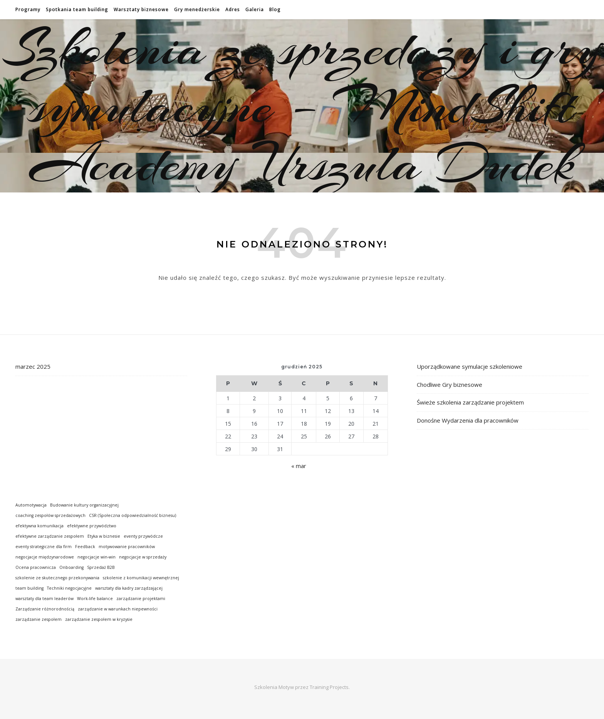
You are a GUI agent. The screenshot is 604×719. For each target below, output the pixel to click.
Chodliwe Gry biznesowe (449, 384)
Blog (275, 9)
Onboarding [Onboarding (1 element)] (71, 567)
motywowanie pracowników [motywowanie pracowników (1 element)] (127, 546)
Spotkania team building (77, 9)
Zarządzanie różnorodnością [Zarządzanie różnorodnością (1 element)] (44, 609)
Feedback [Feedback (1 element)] (85, 546)
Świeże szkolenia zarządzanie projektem (470, 402)
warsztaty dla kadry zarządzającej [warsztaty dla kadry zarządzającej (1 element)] (129, 588)
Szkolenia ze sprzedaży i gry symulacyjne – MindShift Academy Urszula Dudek (302, 105)
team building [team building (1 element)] (29, 588)
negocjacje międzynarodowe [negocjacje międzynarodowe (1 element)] (44, 557)
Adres (232, 9)
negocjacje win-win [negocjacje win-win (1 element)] (96, 557)
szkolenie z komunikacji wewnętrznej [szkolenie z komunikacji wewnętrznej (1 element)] (141, 577)
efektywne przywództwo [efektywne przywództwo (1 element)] (91, 525)
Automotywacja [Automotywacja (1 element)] (31, 505)
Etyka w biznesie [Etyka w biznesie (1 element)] (103, 536)
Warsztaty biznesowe (141, 9)
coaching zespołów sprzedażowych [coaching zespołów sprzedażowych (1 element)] (50, 515)
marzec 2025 (32, 366)
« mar (298, 466)
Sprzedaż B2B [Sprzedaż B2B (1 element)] (101, 567)
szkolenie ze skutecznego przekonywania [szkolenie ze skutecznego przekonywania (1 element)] (57, 577)
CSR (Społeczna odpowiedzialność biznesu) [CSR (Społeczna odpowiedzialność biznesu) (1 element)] (132, 515)
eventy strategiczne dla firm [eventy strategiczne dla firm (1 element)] (43, 546)
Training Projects (329, 687)
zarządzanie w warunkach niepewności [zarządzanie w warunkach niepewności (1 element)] (118, 609)
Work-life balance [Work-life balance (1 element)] (95, 598)
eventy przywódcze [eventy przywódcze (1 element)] (143, 536)
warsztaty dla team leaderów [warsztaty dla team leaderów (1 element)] (44, 598)
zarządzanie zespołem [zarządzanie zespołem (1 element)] (38, 619)
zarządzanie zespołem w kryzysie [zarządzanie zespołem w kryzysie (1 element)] (99, 619)
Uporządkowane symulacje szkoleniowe (469, 366)
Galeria (254, 9)
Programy (27, 9)
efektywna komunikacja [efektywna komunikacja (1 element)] (39, 525)
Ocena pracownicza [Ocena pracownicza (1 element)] (35, 567)
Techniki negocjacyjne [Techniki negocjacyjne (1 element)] (69, 588)
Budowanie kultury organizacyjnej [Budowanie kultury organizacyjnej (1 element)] (84, 505)
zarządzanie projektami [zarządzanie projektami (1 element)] (140, 598)
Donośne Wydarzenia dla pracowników (467, 420)
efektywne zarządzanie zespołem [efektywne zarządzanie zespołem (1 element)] (49, 536)
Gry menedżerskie (197, 9)
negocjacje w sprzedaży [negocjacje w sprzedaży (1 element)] (142, 557)
